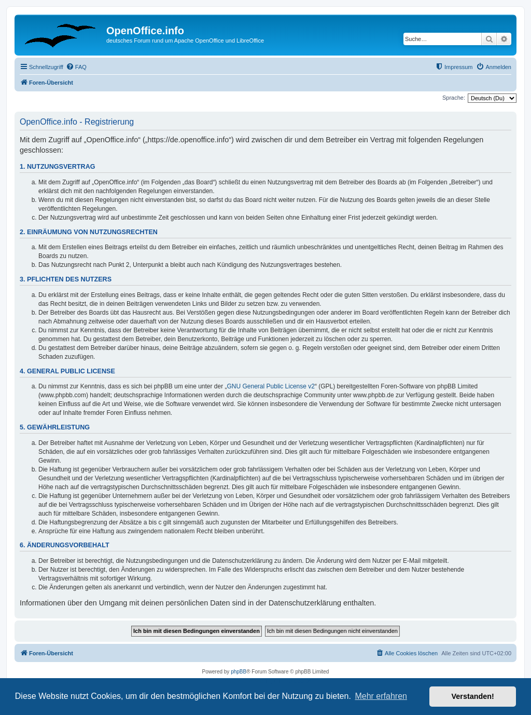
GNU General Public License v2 (271, 386)
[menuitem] (76, 67)
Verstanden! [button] (473, 696)
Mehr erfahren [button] (381, 696)
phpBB (238, 671)
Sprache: (453, 98)
